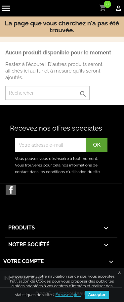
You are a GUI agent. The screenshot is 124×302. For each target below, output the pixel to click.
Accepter (96, 294)
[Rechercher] (47, 93)
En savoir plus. (68, 294)
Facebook (11, 190)
